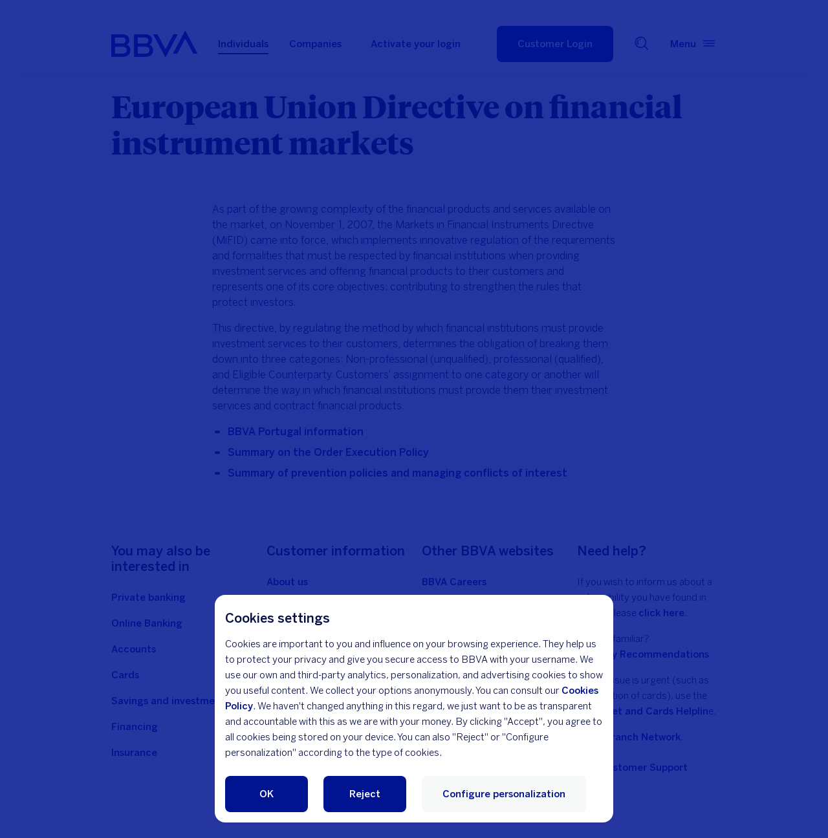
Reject (364, 794)
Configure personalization (503, 794)
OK (266, 794)
